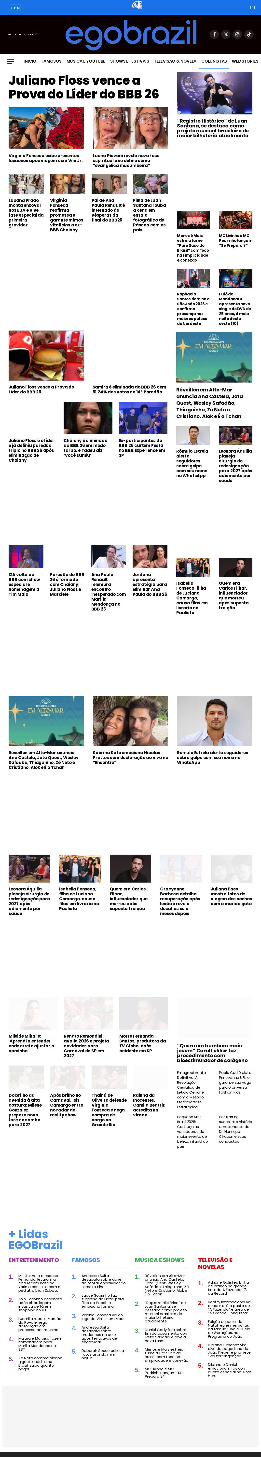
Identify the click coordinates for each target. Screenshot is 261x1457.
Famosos (51, 61)
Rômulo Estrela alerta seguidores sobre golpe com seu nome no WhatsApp (192, 463)
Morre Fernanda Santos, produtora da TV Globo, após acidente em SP (142, 1043)
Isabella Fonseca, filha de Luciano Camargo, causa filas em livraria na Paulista (192, 598)
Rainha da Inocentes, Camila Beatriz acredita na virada (149, 1105)
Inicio (30, 61)
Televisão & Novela (175, 61)
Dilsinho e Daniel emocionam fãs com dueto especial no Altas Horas (230, 1370)
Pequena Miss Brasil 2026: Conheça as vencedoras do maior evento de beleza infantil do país (192, 1131)
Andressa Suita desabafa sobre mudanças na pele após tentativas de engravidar (99, 1334)
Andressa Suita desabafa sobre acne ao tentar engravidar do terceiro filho (104, 1281)
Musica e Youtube (86, 61)
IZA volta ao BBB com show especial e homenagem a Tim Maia (24, 584)
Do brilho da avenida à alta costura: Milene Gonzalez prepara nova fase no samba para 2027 (25, 1110)
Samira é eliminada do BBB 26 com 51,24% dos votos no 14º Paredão (129, 389)
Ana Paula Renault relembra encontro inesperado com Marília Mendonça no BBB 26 (108, 591)
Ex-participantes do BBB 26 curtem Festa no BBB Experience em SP (142, 448)
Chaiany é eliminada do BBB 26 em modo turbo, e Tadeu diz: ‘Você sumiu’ (85, 448)
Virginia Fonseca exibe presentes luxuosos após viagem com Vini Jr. (45, 158)
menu (15, 7)
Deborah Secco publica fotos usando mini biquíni (103, 1354)
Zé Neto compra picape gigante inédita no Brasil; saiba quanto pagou (40, 1363)
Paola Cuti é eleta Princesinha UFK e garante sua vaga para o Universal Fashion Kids (235, 1082)
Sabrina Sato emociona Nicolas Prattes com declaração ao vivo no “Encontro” (130, 757)
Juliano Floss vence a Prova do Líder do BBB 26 (84, 87)
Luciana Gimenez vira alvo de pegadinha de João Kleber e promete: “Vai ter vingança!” (229, 1350)
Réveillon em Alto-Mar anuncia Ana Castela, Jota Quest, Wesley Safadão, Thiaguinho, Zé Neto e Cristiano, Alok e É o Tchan (209, 403)
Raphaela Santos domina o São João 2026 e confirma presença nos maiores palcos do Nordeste (193, 309)
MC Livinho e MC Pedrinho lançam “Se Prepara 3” (235, 240)
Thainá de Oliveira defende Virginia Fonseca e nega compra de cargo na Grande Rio (109, 1110)
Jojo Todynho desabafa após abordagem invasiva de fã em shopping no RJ (40, 1304)
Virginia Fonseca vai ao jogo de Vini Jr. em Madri (103, 1316)
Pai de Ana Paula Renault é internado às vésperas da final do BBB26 (108, 210)
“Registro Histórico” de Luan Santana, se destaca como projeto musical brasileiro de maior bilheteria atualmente (213, 128)
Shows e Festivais (129, 61)
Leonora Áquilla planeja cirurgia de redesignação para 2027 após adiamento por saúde (235, 466)
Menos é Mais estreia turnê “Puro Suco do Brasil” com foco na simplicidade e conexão (193, 248)
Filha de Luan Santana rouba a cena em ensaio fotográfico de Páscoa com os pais (149, 215)
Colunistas (214, 61)
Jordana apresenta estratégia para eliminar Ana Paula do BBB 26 (150, 584)
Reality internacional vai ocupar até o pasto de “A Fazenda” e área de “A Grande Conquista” (229, 1307)
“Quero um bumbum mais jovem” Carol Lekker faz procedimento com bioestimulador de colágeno (212, 1053)
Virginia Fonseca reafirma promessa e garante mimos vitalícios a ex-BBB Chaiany (66, 215)
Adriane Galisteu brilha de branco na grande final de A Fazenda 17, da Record (228, 1287)
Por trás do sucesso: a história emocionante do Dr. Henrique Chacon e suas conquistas (235, 1129)
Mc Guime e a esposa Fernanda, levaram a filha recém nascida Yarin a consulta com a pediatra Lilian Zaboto (39, 1283)
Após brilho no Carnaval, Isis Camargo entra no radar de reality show (66, 1105)
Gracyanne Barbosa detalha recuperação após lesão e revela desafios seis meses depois (180, 901)
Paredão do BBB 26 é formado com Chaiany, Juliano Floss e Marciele (67, 584)
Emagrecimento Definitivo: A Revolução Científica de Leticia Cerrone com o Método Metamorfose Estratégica (191, 1090)
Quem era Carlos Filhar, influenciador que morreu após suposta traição (234, 595)
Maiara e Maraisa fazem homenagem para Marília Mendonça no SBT (40, 1343)
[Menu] (10, 61)
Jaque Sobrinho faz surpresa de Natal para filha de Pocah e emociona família (103, 1300)
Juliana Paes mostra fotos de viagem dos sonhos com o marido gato (231, 896)
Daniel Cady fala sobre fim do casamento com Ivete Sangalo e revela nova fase (167, 1335)
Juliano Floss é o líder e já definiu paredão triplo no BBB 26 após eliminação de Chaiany (31, 450)
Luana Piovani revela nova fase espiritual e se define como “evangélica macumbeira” (126, 160)
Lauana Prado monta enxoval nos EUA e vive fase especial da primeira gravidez (26, 212)
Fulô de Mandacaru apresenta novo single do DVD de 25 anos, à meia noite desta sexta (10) (235, 309)
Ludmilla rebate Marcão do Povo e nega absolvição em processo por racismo (39, 1324)
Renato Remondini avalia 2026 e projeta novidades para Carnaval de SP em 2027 (86, 1046)
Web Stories (245, 61)
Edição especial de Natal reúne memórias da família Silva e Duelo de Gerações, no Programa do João (229, 1329)
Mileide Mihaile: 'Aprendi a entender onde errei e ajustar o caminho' (31, 1043)
